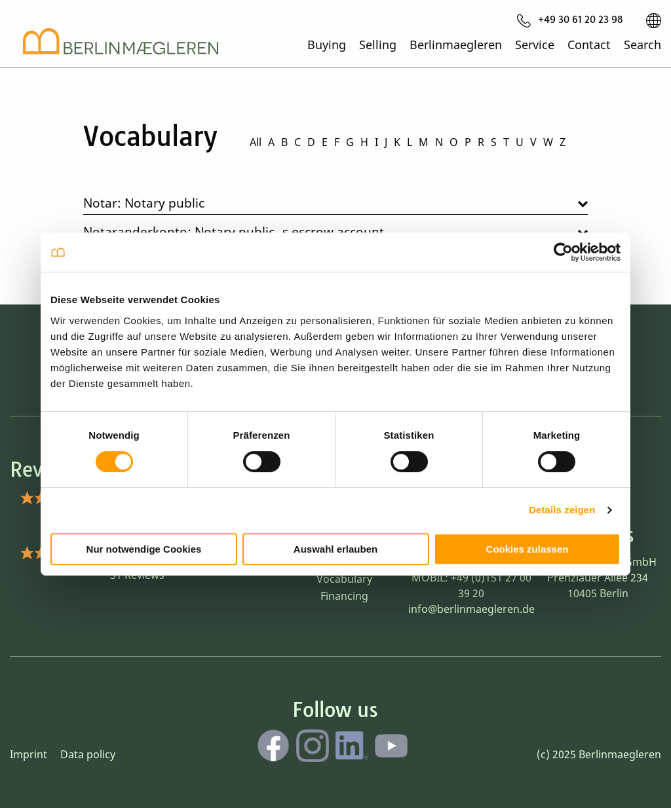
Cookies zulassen (527, 549)
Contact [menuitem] (589, 44)
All (255, 142)
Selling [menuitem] (377, 44)
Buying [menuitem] (326, 44)
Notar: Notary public (143, 202)
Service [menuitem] (534, 44)
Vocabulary (344, 579)
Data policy (87, 754)
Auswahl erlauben (335, 549)
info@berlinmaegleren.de (471, 609)
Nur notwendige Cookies (144, 549)
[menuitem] (570, 20)
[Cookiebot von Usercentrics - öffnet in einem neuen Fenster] (563, 252)
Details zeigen (562, 509)
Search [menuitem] (642, 44)
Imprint (28, 754)
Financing (344, 596)
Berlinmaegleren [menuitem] (456, 44)
